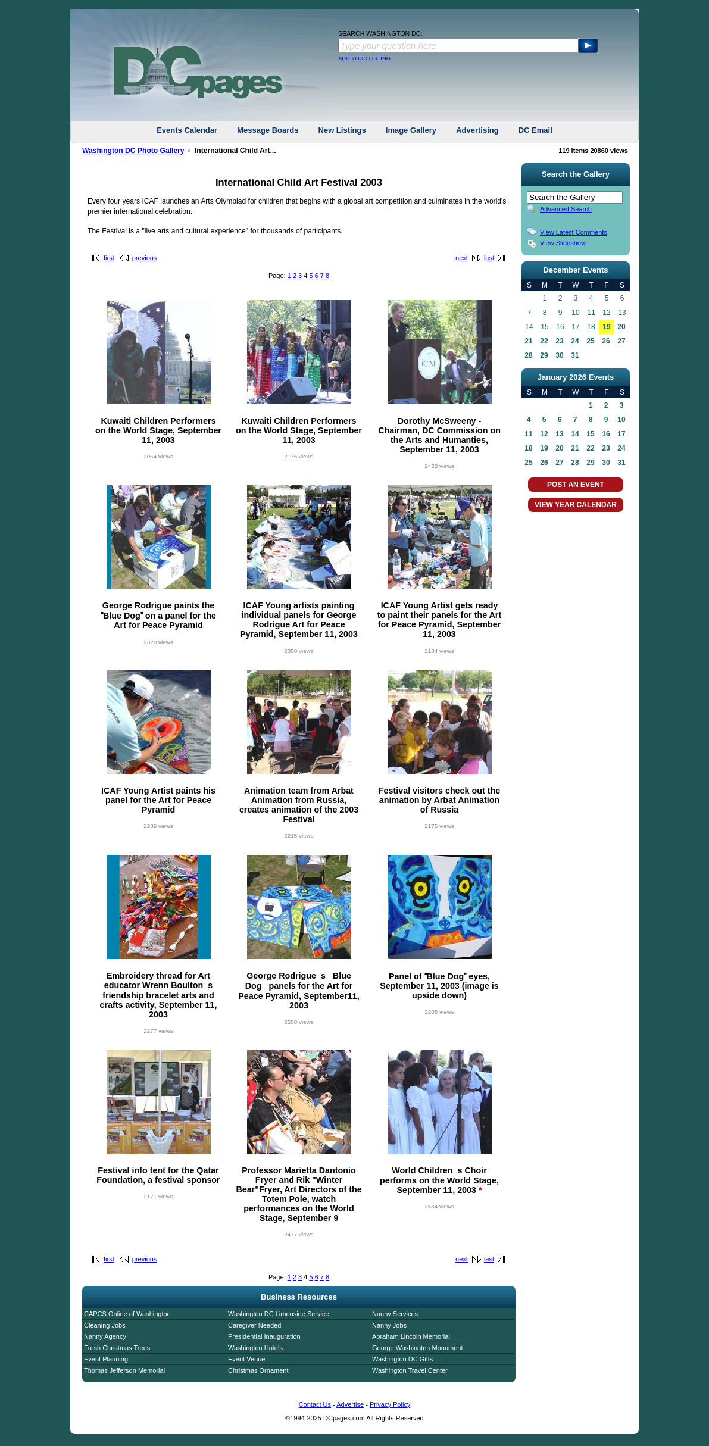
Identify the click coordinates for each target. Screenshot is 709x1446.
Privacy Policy (390, 1404)
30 (559, 355)
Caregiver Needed (254, 1325)
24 (575, 341)
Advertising (477, 130)
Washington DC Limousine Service (278, 1313)
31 (575, 355)
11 (528, 434)
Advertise (350, 1404)
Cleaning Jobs (105, 1325)
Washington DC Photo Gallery (133, 150)
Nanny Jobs (389, 1325)
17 (621, 434)
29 (544, 355)
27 (621, 341)
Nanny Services (395, 1313)
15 (590, 434)
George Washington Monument (417, 1347)
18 (528, 448)
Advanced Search (566, 209)
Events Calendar (187, 130)
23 (559, 341)
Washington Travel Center (410, 1370)
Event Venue (246, 1359)
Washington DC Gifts (402, 1359)
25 (590, 341)
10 (621, 420)
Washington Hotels (255, 1347)
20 (621, 327)
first (109, 257)
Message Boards (267, 130)
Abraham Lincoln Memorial (411, 1336)
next (461, 257)
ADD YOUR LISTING (364, 58)
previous (144, 257)
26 (606, 341)
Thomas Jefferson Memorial (124, 1370)
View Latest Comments (573, 232)
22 (544, 341)
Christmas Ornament (258, 1370)
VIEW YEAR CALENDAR (576, 505)
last (489, 257)
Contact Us (315, 1404)
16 (606, 434)
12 (544, 434)
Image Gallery (411, 130)
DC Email (535, 130)
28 (528, 355)
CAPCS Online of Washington (127, 1313)
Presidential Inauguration (264, 1336)
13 (559, 434)
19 (606, 327)
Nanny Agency (105, 1336)
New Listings (342, 130)
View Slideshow (563, 242)
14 (575, 434)
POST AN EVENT (575, 484)
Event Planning (106, 1359)
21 (528, 341)
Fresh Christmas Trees (117, 1347)
